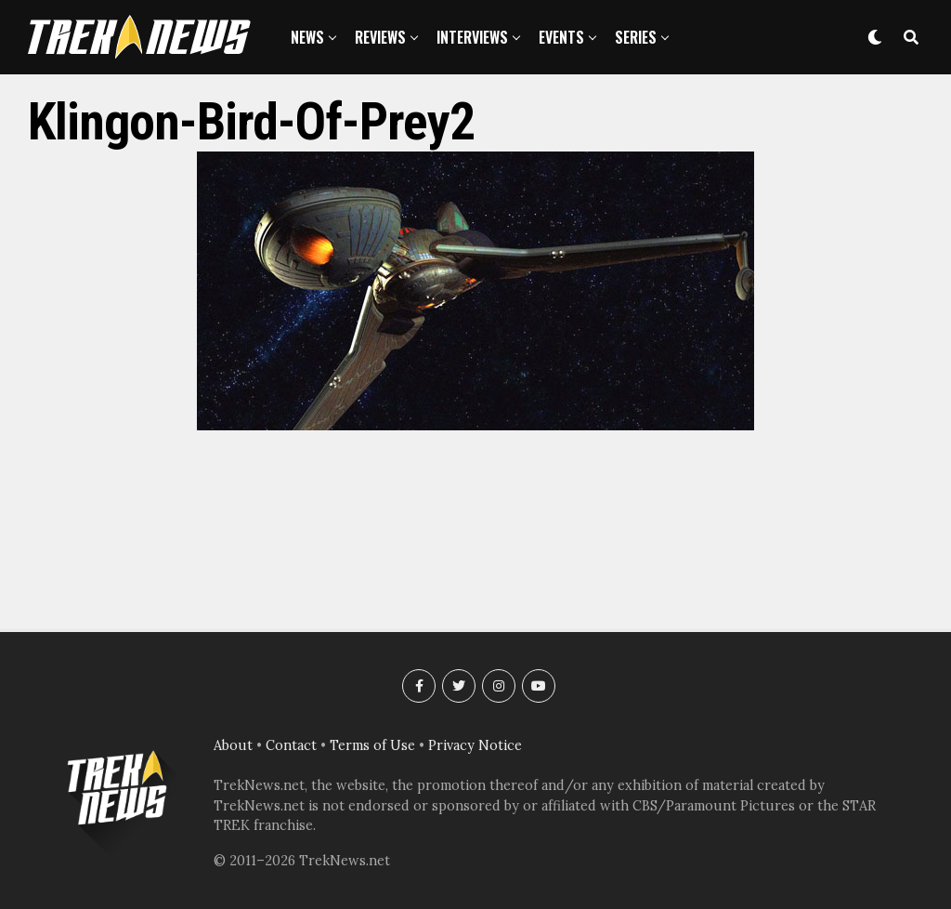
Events (561, 37)
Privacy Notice (475, 745)
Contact (291, 745)
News (307, 37)
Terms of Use (372, 745)
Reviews (380, 37)
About (233, 745)
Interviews (472, 37)
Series (636, 37)
